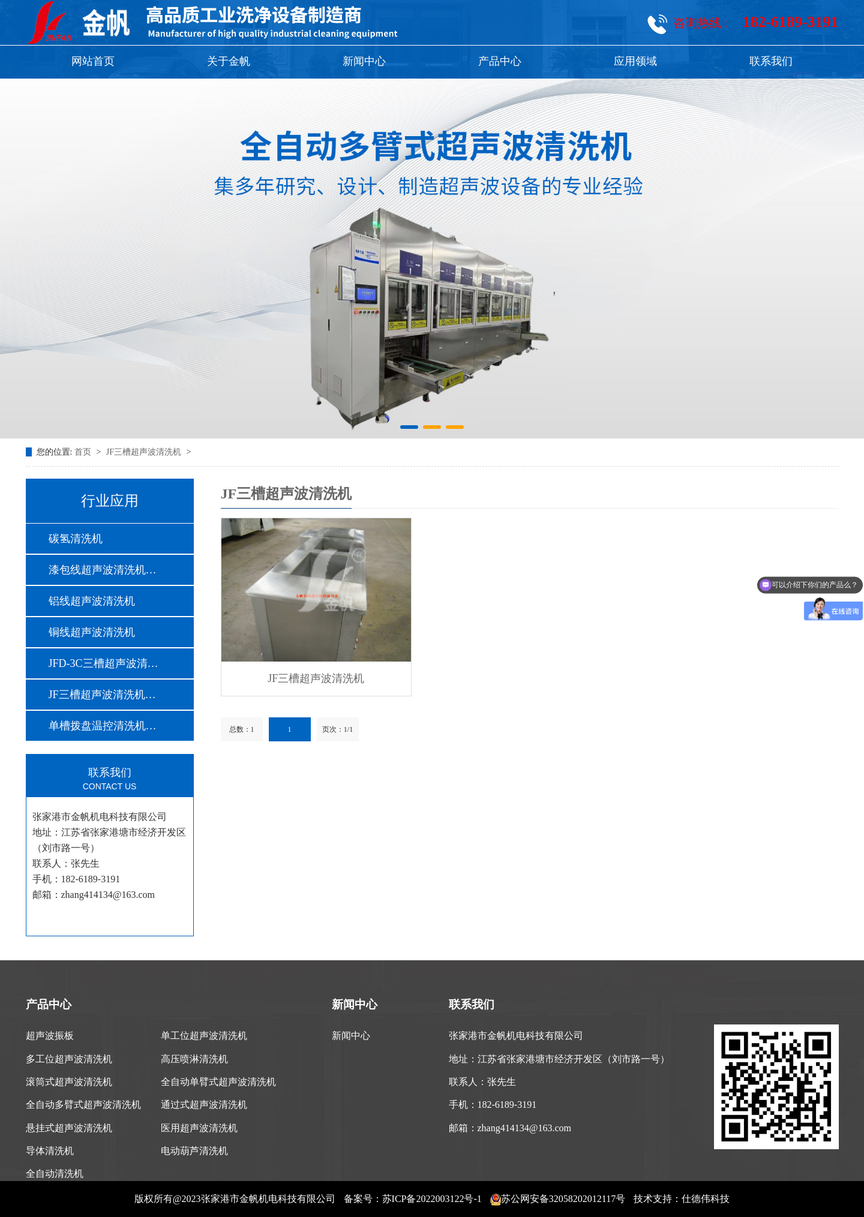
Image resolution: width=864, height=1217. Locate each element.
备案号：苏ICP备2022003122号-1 (413, 1199)
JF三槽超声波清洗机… (102, 695)
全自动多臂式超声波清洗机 (83, 1104)
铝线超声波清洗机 (92, 601)
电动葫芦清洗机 (194, 1151)
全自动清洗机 (54, 1173)
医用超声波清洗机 (199, 1128)
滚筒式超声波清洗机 (69, 1082)
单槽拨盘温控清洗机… (103, 726)
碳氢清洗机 (76, 539)
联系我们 (771, 61)
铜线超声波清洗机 (92, 632)
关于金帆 (228, 61)
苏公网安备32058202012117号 (557, 1199)
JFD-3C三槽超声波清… (103, 663)
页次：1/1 (337, 729)
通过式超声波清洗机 (204, 1104)
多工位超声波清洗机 (69, 1059)
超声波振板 (50, 1035)
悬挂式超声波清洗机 (69, 1128)
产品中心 (499, 61)
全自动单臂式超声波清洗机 (218, 1082)
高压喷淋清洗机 (194, 1059)
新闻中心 (364, 61)
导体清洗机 (50, 1151)
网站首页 (93, 61)
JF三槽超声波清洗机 (145, 451)
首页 (84, 451)
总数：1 (241, 729)
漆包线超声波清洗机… (103, 570)
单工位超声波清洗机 (204, 1035)
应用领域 (635, 61)
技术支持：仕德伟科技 (682, 1199)
